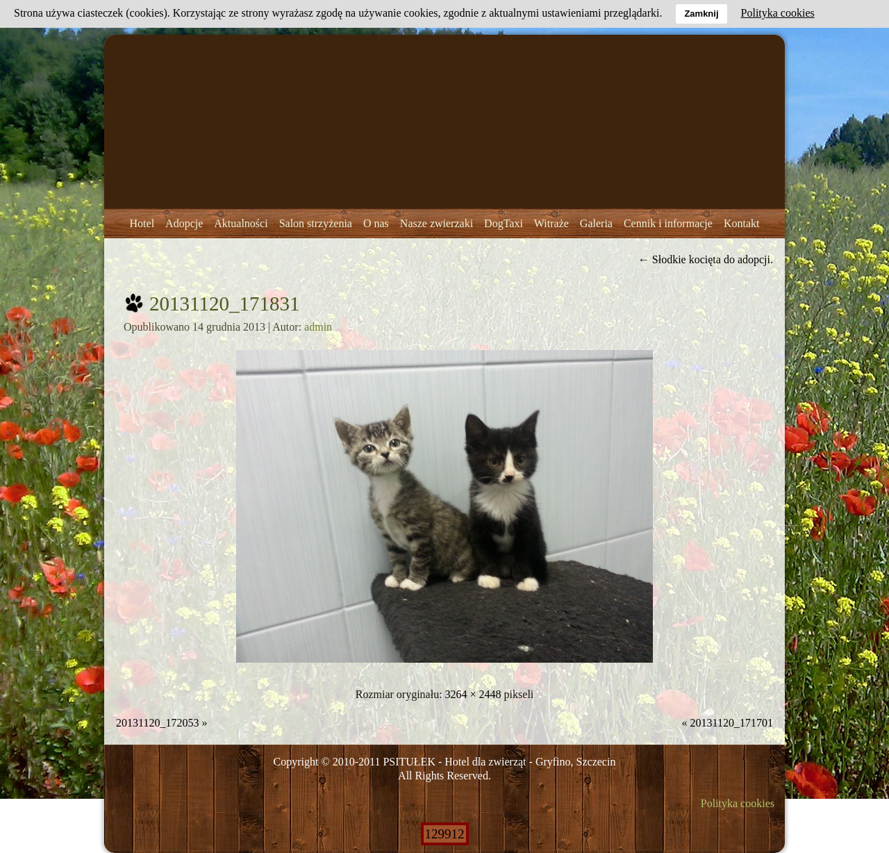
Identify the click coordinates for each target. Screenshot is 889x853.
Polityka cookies (737, 803)
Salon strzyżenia (315, 223)
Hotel (142, 223)
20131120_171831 (224, 303)
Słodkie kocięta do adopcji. (705, 259)
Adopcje (184, 223)
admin (318, 327)
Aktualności (240, 223)
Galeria (596, 223)
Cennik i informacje (668, 223)
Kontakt (742, 223)
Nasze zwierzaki (436, 223)
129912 (445, 834)
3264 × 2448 (473, 694)
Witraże (551, 223)
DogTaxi (503, 223)
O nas (376, 223)
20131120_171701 (731, 723)
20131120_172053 (157, 723)
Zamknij (701, 13)
